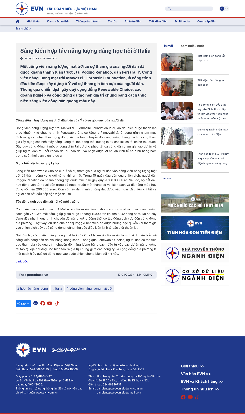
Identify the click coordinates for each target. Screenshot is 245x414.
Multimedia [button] (182, 21)
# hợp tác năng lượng (32, 288)
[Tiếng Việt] (56, 8)
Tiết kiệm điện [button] (158, 21)
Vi (222, 8)
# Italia (57, 288)
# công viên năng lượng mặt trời (89, 288)
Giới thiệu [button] (33, 21)
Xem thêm (167, 178)
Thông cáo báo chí (88, 21)
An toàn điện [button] (133, 21)
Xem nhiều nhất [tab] (192, 46)
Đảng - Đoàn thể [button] (58, 21)
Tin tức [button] (112, 21)
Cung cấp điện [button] (206, 21)
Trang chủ (22, 28)
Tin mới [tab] (167, 46)
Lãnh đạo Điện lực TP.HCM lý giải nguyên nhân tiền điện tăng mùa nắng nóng (213, 158)
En (226, 8)
